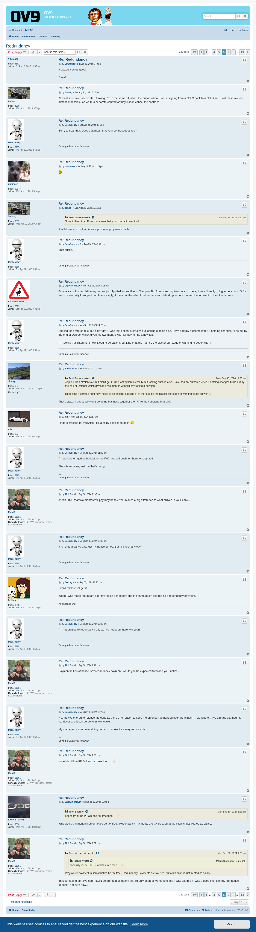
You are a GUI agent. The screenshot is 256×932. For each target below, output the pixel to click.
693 (16, 386)
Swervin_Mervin (16, 820)
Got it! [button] (231, 924)
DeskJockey (14, 142)
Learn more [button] (139, 924)
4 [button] (214, 52)
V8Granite (13, 59)
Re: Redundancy (73, 59)
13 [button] (242, 52)
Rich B (11, 512)
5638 (17, 824)
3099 (17, 106)
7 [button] (228, 52)
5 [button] (219, 52)
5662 (17, 64)
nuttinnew (13, 184)
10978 (18, 189)
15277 (18, 434)
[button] (194, 52)
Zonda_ (12, 101)
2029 (17, 306)
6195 (17, 147)
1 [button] (206, 52)
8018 (17, 605)
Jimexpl (12, 381)
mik (10, 429)
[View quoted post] (93, 217)
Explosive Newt (16, 301)
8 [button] (233, 52)
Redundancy (18, 46)
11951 (18, 517)
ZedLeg (12, 600)
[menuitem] (28, 30)
